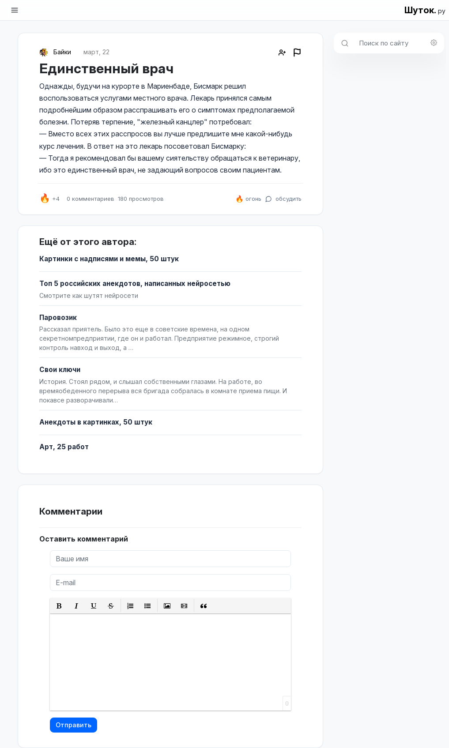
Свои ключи (59, 369)
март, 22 (96, 52)
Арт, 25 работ (64, 447)
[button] (59, 605)
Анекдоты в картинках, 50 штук (95, 422)
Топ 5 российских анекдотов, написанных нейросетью (134, 283)
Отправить (73, 725)
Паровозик (58, 317)
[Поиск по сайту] (399, 43)
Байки (62, 52)
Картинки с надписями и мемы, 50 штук (109, 259)
